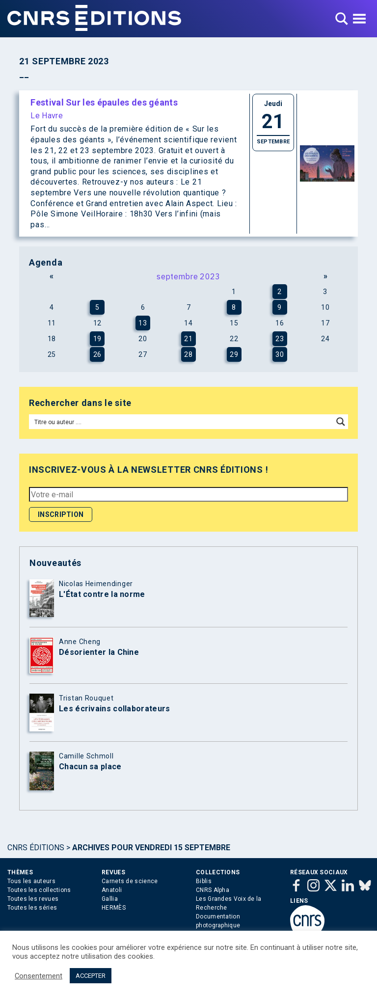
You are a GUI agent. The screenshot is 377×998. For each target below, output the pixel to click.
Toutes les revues (32, 898)
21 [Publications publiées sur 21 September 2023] (188, 339)
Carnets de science (130, 881)
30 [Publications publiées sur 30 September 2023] (279, 354)
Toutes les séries (32, 907)
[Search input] (181, 422)
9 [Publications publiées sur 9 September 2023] (279, 307)
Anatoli (112, 890)
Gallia (110, 898)
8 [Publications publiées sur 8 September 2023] (234, 307)
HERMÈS (114, 907)
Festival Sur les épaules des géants (104, 102)
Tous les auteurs (31, 881)
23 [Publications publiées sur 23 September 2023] (279, 339)
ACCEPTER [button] (91, 975)
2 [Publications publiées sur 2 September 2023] (279, 292)
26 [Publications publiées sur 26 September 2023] (97, 354)
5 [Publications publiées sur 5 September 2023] (97, 307)
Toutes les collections (39, 890)
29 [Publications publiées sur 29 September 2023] (234, 354)
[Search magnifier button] (340, 421)
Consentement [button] (38, 975)
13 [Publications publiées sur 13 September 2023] (142, 323)
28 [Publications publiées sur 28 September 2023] (188, 354)
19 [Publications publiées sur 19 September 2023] (97, 339)
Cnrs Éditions (35, 847)
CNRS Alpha (212, 890)
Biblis (204, 881)
